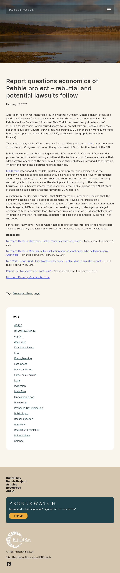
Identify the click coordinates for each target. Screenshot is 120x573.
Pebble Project (16, 481)
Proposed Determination (28, 408)
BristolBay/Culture (25, 330)
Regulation (20, 424)
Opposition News (24, 397)
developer (20, 342)
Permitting (20, 402)
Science (19, 441)
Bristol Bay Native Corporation (22, 557)
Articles (11, 484)
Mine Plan (20, 391)
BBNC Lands (44, 557)
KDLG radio (12, 171)
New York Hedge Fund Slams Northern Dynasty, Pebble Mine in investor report (53, 261)
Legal (37, 293)
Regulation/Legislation (27, 430)
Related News (22, 435)
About (10, 491)
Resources (13, 487)
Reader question (23, 418)
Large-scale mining (25, 375)
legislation (20, 386)
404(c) (18, 325)
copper (18, 336)
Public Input (21, 413)
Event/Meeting (23, 358)
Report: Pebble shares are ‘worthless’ (28, 271)
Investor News (23, 369)
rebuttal (92, 143)
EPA (16, 353)
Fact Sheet (20, 363)
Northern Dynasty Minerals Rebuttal (28, 277)
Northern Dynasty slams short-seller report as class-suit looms (43, 241)
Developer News (22, 293)
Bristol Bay (13, 478)
